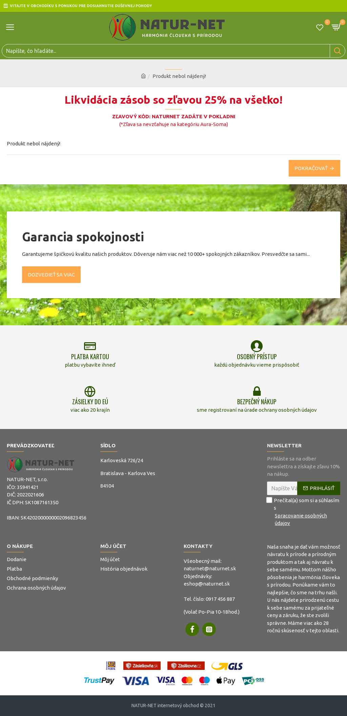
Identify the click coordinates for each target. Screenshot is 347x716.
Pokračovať (311, 168)
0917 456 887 (220, 599)
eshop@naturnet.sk (207, 584)
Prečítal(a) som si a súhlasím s (303, 512)
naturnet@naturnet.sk (210, 568)
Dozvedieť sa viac (51, 274)
